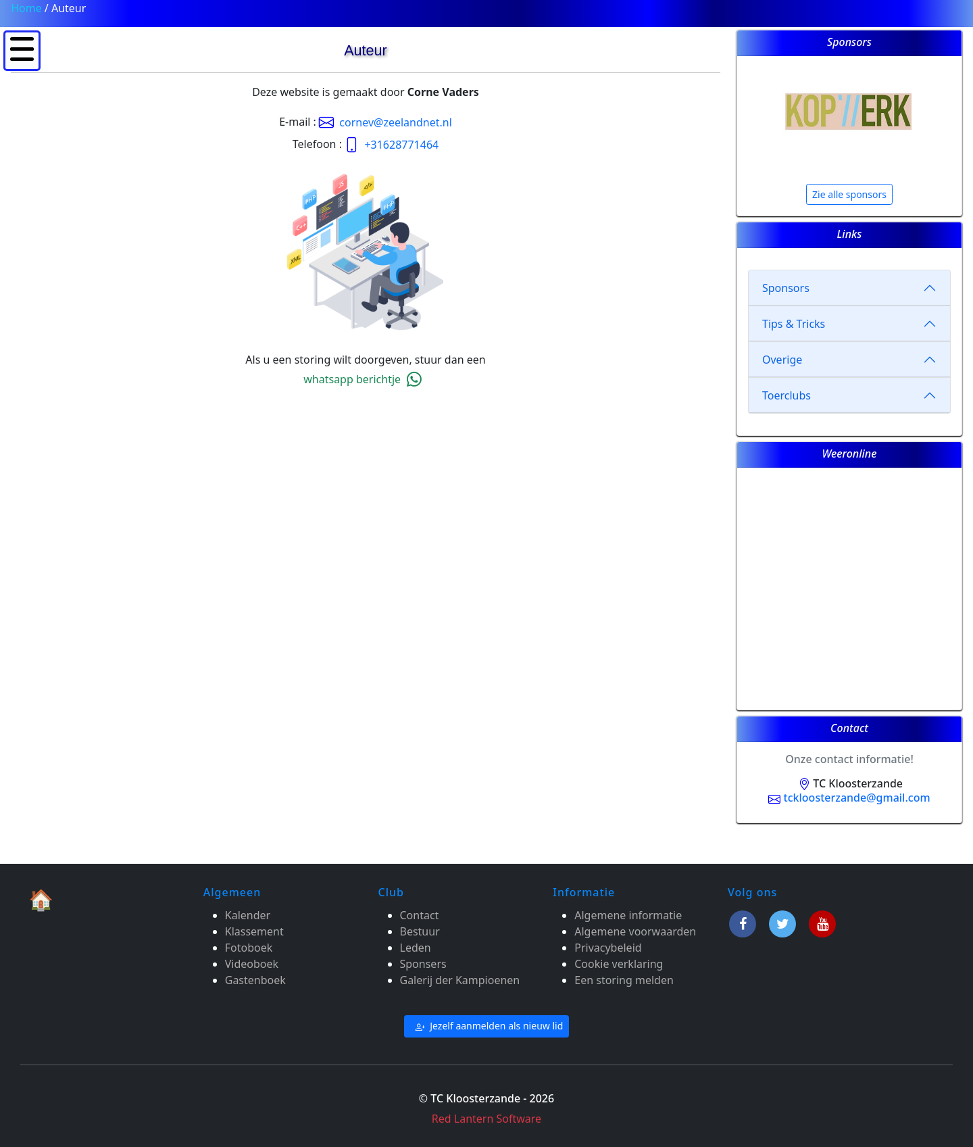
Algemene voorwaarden (635, 931)
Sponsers (423, 963)
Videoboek (251, 963)
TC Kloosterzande (849, 783)
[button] (22, 49)
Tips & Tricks (793, 323)
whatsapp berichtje (365, 379)
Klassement (254, 931)
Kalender (247, 915)
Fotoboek (249, 947)
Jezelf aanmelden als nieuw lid (487, 1026)
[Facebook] (745, 922)
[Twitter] (785, 922)
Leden (415, 947)
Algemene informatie (628, 915)
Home (26, 8)
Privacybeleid (607, 947)
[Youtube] (822, 922)
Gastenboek (255, 980)
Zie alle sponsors (849, 194)
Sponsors (785, 287)
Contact (419, 915)
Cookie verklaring (618, 963)
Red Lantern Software (486, 1118)
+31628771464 (392, 144)
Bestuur (420, 931)
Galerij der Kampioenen (460, 980)
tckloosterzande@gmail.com (849, 797)
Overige (782, 359)
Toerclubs (786, 395)
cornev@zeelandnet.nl (385, 122)
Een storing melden (624, 980)
